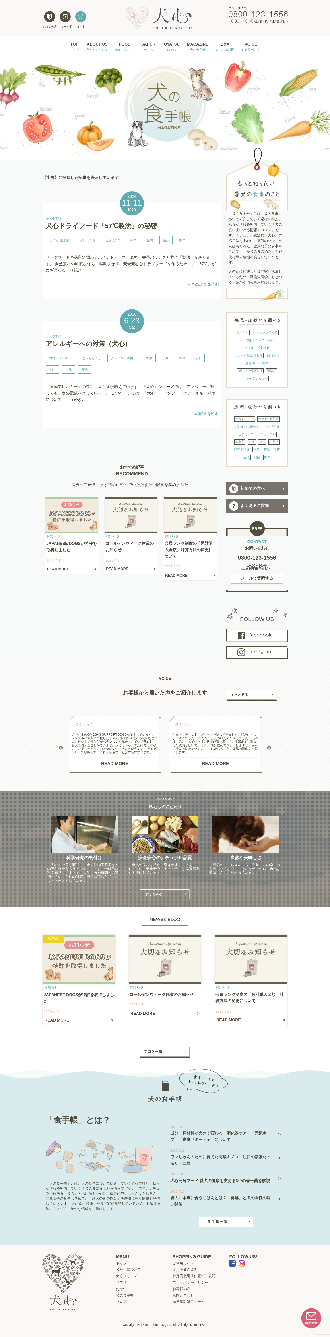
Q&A (225, 47)
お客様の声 (181, 1289)
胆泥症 (263, 363)
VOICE (250, 47)
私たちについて (128, 1269)
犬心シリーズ (126, 1276)
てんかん (242, 332)
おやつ (121, 1289)
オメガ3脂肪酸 (59, 240)
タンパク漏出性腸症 (249, 355)
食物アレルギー (60, 358)
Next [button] (269, 748)
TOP (74, 47)
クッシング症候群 (265, 332)
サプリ (121, 1282)
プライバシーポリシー (190, 1282)
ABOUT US (97, 47)
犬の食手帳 (125, 1295)
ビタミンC (112, 240)
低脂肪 (240, 442)
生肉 (150, 240)
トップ (121, 1263)
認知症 (271, 370)
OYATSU (172, 47)
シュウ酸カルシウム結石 (257, 340)
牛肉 (133, 240)
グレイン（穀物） (123, 358)
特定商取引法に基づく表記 (194, 1276)
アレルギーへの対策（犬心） (88, 343)
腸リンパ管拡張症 (250, 370)
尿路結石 (273, 355)
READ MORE (114, 763)
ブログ (121, 1301)
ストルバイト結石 (257, 347)
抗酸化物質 (241, 449)
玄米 (198, 358)
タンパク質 (87, 240)
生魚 (166, 240)
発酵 (257, 457)
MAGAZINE (197, 47)
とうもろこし (91, 358)
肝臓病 (250, 363)
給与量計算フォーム (189, 1301)
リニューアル (266, 434)
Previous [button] (61, 748)
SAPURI (149, 47)
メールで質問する (257, 578)
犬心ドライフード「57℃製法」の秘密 (101, 225)
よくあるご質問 (249, 506)
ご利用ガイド (183, 1263)
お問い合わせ (183, 1295)
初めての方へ (247, 488)
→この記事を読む (203, 284)
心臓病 (274, 442)
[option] (114, 744)
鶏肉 (182, 240)
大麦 (149, 358)
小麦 (165, 358)
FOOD (124, 47)
